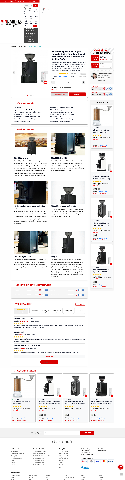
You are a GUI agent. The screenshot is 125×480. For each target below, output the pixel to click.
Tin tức (38, 8)
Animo (12, 451)
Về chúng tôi (14, 422)
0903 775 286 (69, 265)
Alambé (31, 453)
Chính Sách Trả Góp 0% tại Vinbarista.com (44, 426)
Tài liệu (13, 433)
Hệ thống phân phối (16, 428)
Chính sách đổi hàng (38, 431)
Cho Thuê (79, 8)
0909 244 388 (96, 59)
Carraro (83, 447)
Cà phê (108, 11)
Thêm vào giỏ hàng (59, 64)
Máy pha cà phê (42, 11)
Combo (99, 8)
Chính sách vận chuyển (39, 422)
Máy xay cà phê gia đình (34, 16)
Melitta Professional (69, 449)
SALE (109, 8)
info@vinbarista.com (32, 467)
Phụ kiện (99, 11)
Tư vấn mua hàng (89, 420)
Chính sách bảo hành (38, 428)
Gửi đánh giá (80, 274)
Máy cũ (89, 8)
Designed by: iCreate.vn (77, 477)
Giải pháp (69, 8)
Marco (82, 451)
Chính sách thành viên (39, 435)
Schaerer (101, 449)
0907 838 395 (96, 65)
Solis (47, 451)
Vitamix (31, 449)
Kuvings (101, 451)
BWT (65, 451)
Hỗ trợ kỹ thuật (106, 420)
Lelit (30, 451)
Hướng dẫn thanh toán (39, 424)
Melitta (65, 447)
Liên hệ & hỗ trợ (89, 424)
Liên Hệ (13, 435)
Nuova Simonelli (15, 447)
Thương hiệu (48, 8)
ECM (47, 449)
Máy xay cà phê (55, 11)
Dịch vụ (59, 8)
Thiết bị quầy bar (88, 11)
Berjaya (48, 453)
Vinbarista (13, 16)
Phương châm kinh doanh (17, 424)
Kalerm (13, 449)
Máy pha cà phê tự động (72, 11)
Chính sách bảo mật (38, 433)
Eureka (48, 447)
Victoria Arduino (33, 447)
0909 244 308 (32, 265)
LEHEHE (83, 449)
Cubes (12, 453)
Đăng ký (87, 403)
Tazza (100, 447)
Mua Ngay (77, 64)
